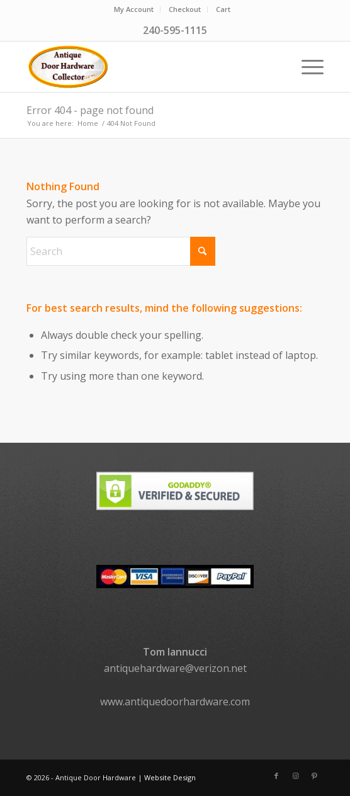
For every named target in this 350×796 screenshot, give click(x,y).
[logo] (145, 67)
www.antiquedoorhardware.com (175, 701)
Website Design (170, 777)
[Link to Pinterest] (314, 775)
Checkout (185, 9)
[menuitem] (134, 9)
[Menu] (306, 67)
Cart (223, 9)
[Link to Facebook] (276, 775)
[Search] (120, 251)
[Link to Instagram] (295, 775)
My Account (134, 9)
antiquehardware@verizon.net (175, 668)
